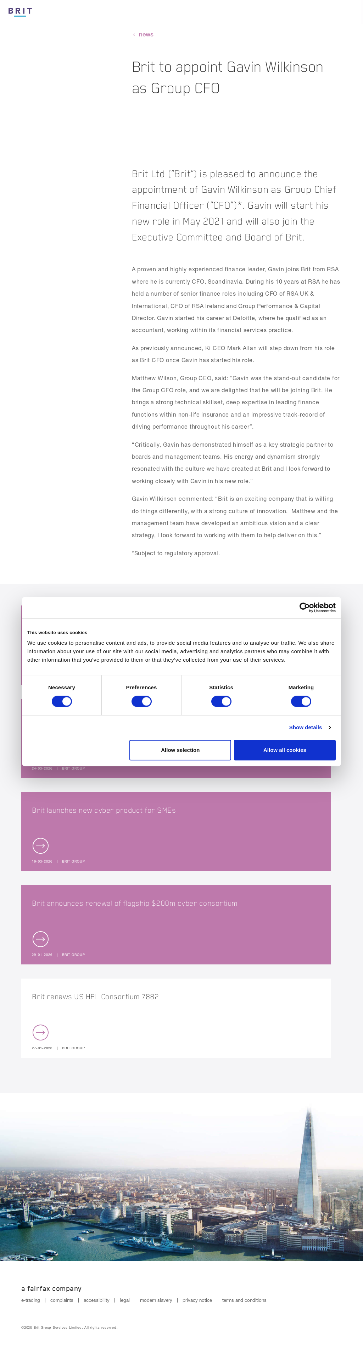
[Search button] (327, 12)
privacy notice (197, 1300)
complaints (61, 1300)
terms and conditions (244, 1300)
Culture (192, 12)
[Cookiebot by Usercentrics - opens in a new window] (305, 607)
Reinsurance (286, 12)
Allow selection (180, 750)
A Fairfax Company (51, 1288)
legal (125, 1300)
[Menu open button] (351, 12)
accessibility (97, 1300)
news (146, 34)
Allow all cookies (284, 750)
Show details (305, 727)
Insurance (235, 12)
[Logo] (20, 11)
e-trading (30, 1300)
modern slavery (156, 1300)
